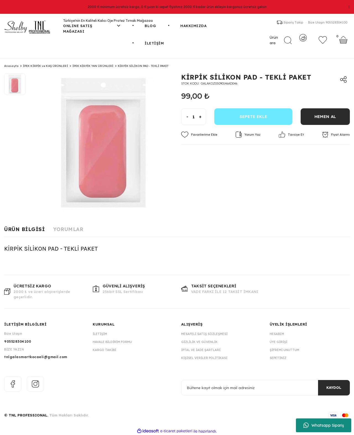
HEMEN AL (325, 116)
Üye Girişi (278, 342)
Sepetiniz (278, 358)
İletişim (100, 334)
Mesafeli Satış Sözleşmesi (204, 334)
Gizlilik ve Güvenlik (199, 342)
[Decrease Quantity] (184, 117)
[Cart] (343, 42)
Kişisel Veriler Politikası (204, 358)
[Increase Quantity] (202, 117)
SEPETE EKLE (253, 116)
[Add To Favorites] (199, 135)
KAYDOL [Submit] (333, 387)
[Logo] (29, 29)
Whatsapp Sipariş (323, 425)
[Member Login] (303, 43)
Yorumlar (68, 229)
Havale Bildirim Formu (112, 342)
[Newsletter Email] (265, 387)
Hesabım (277, 334)
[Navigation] (91, 32)
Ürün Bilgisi (24, 229)
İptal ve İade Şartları (201, 350)
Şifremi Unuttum (284, 350)
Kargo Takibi (104, 350)
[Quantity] (193, 117)
